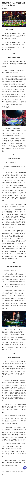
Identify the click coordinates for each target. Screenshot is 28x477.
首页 (25, 467)
